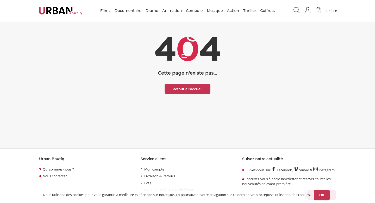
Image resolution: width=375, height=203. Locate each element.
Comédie (194, 10)
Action (233, 10)
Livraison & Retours (158, 176)
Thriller (249, 10)
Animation (172, 10)
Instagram (324, 170)
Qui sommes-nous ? (56, 169)
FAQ (146, 182)
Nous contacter (53, 176)
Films (105, 10)
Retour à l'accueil (188, 89)
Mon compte (152, 169)
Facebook (281, 170)
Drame (152, 10)
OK (321, 195)
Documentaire (128, 10)
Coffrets (267, 10)
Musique (215, 10)
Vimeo (301, 170)
